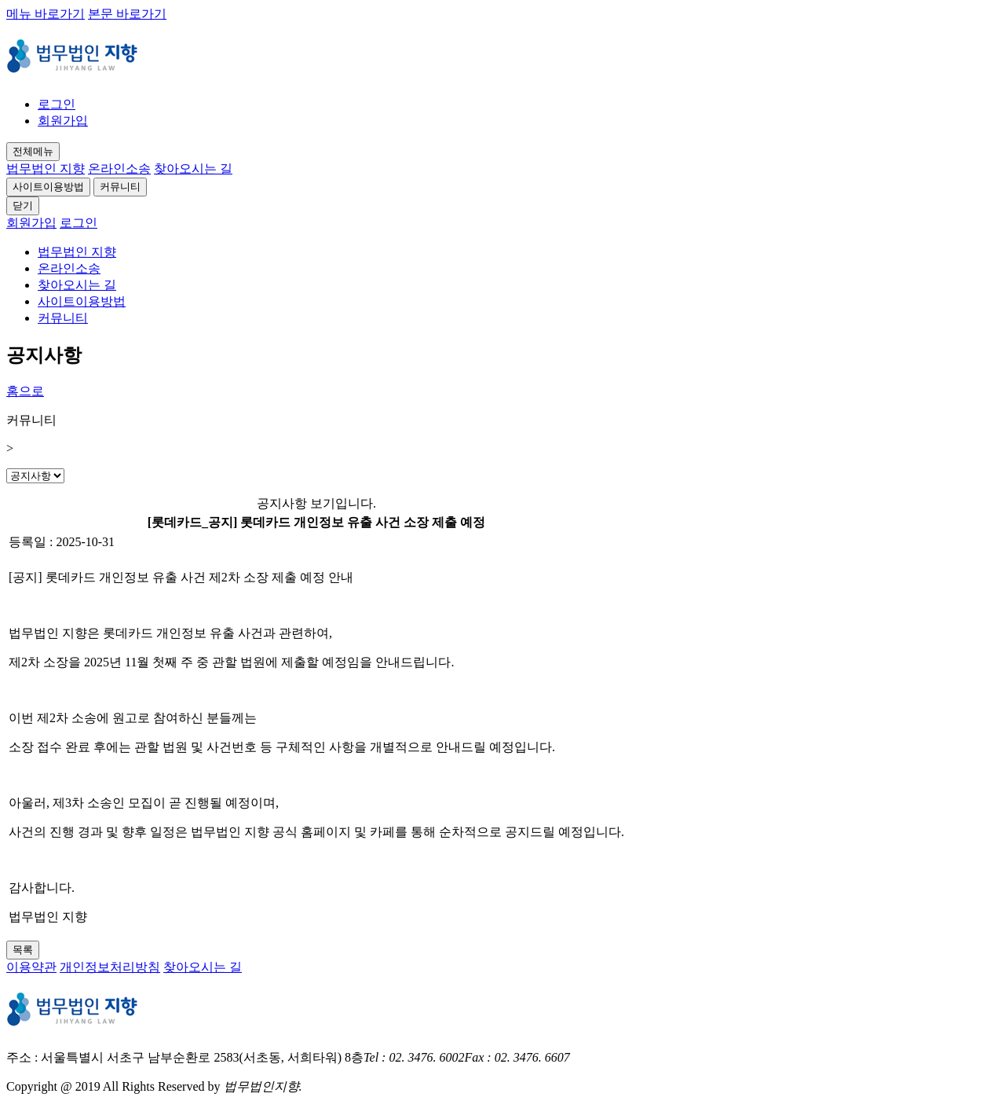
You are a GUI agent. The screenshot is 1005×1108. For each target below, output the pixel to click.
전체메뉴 (33, 151)
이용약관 (31, 967)
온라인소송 (119, 168)
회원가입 (63, 120)
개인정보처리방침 (110, 967)
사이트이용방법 (48, 187)
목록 (23, 950)
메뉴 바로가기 (45, 13)
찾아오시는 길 (193, 168)
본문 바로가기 (127, 13)
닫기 (23, 205)
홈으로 (25, 391)
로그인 (56, 104)
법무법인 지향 (45, 168)
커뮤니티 (120, 187)
